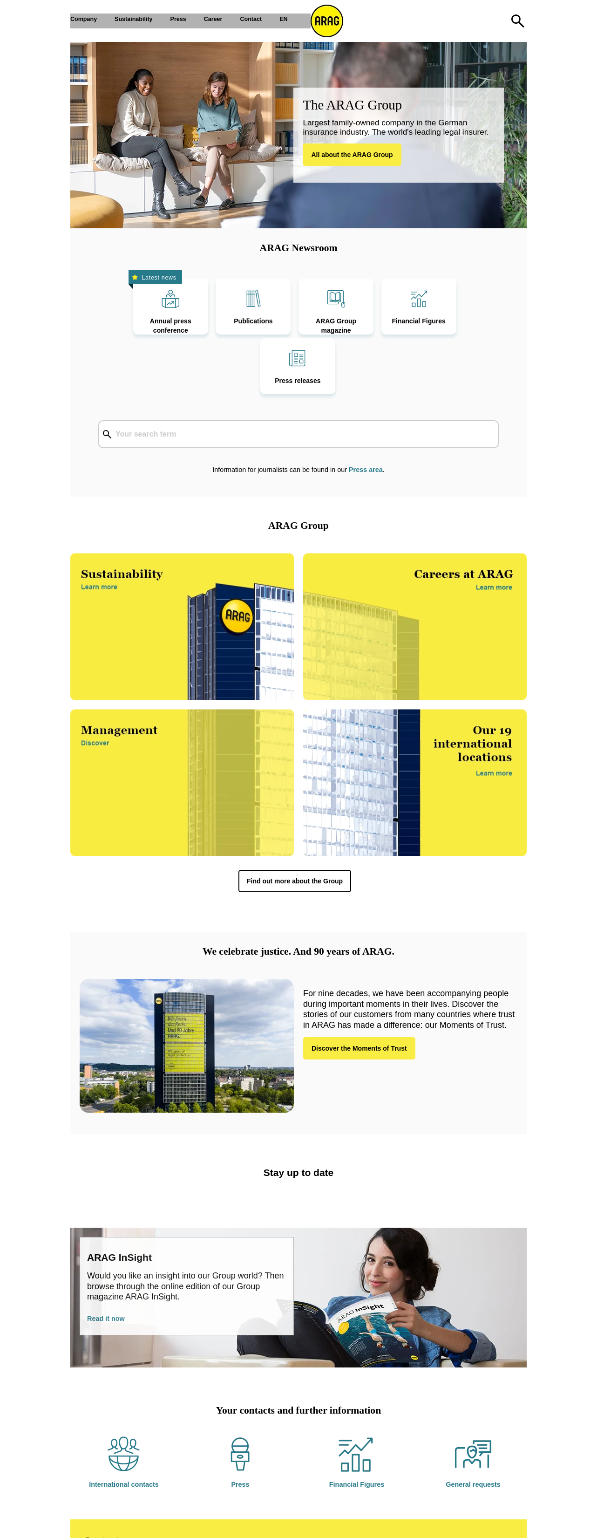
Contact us (108, 1488)
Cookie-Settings (192, 1524)
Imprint (95, 1524)
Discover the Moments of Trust (359, 996)
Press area (366, 417)
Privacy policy (136, 1524)
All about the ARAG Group (352, 154)
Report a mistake (286, 1524)
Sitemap (237, 1524)
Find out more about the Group (295, 829)
